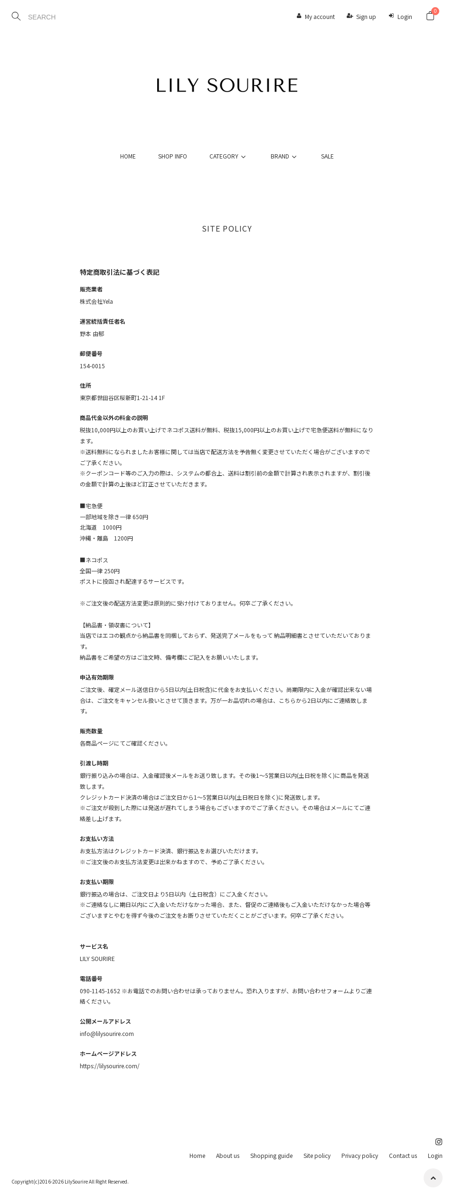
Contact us (403, 1155)
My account (320, 16)
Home (197, 1155)
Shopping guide (271, 1155)
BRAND (285, 156)
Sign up (366, 16)
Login (404, 16)
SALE (327, 156)
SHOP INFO (172, 156)
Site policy (317, 1155)
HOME (128, 156)
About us (227, 1155)
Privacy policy (359, 1155)
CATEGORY (228, 156)
